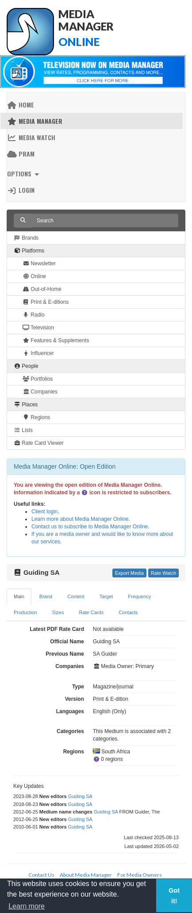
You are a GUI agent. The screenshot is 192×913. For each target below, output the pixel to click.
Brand (45, 596)
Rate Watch (163, 573)
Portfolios (38, 379)
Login (21, 190)
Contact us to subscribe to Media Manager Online (89, 526)
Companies (40, 392)
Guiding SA (80, 796)
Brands (26, 238)
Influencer (38, 353)
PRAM (21, 153)
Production (25, 612)
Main (19, 596)
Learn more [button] (26, 906)
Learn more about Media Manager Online (79, 519)
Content (75, 596)
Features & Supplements (56, 340)
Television (38, 328)
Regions (36, 417)
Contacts (128, 612)
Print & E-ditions (46, 302)
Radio (34, 315)
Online (34, 276)
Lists (23, 430)
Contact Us (41, 874)
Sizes (58, 612)
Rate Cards (91, 612)
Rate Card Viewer (39, 443)
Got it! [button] (174, 896)
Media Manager (34, 121)
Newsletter (39, 263)
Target (106, 596)
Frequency (139, 596)
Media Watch (31, 137)
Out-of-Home (42, 289)
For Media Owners (139, 874)
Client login (44, 511)
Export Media (129, 573)
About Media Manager (86, 874)
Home (20, 104)
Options (24, 173)
